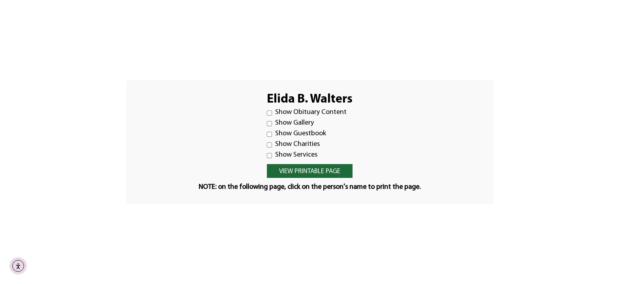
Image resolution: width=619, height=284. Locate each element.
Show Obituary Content (307, 112)
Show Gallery (290, 123)
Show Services (292, 155)
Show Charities (293, 144)
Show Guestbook (296, 133)
